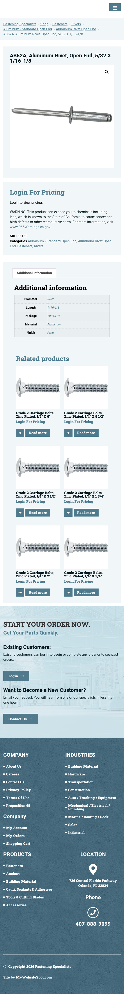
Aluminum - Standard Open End (52, 241)
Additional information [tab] (34, 273)
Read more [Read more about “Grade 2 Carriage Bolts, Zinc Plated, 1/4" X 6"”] (38, 432)
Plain (50, 333)
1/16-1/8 (53, 308)
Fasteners (24, 246)
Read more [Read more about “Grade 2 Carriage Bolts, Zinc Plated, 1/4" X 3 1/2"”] (38, 512)
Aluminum (54, 324)
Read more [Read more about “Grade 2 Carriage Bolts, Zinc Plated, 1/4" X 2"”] (38, 592)
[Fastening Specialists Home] (19, 9)
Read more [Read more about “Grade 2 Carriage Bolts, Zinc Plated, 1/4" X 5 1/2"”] (86, 432)
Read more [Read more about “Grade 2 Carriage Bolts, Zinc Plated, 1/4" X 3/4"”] (86, 592)
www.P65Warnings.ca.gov (30, 227)
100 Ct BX (53, 316)
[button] (107, 72)
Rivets (38, 246)
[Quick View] (20, 433)
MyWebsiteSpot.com (34, 977)
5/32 (50, 299)
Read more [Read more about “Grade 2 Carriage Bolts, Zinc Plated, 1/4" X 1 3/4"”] (86, 512)
